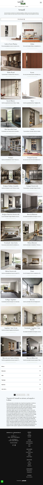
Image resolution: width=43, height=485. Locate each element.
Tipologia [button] (3, 380)
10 (28, 394)
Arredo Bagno (29, 456)
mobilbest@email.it (15, 440)
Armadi (27, 6)
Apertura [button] (3, 384)
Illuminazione (29, 470)
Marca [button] (3, 366)
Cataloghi (29, 435)
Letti (29, 461)
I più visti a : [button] (4, 389)
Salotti (29, 455)
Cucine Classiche (29, 443)
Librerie (29, 450)
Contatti (29, 436)
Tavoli (29, 444)
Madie (29, 453)
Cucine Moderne (29, 441)
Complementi (29, 472)
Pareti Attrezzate (29, 452)
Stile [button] (2, 375)
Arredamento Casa (21, 6)
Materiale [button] (4, 370)
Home (16, 6)
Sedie (29, 446)
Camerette (29, 465)
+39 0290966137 (14, 439)
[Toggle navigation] (41, 2)
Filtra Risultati (21, 19)
